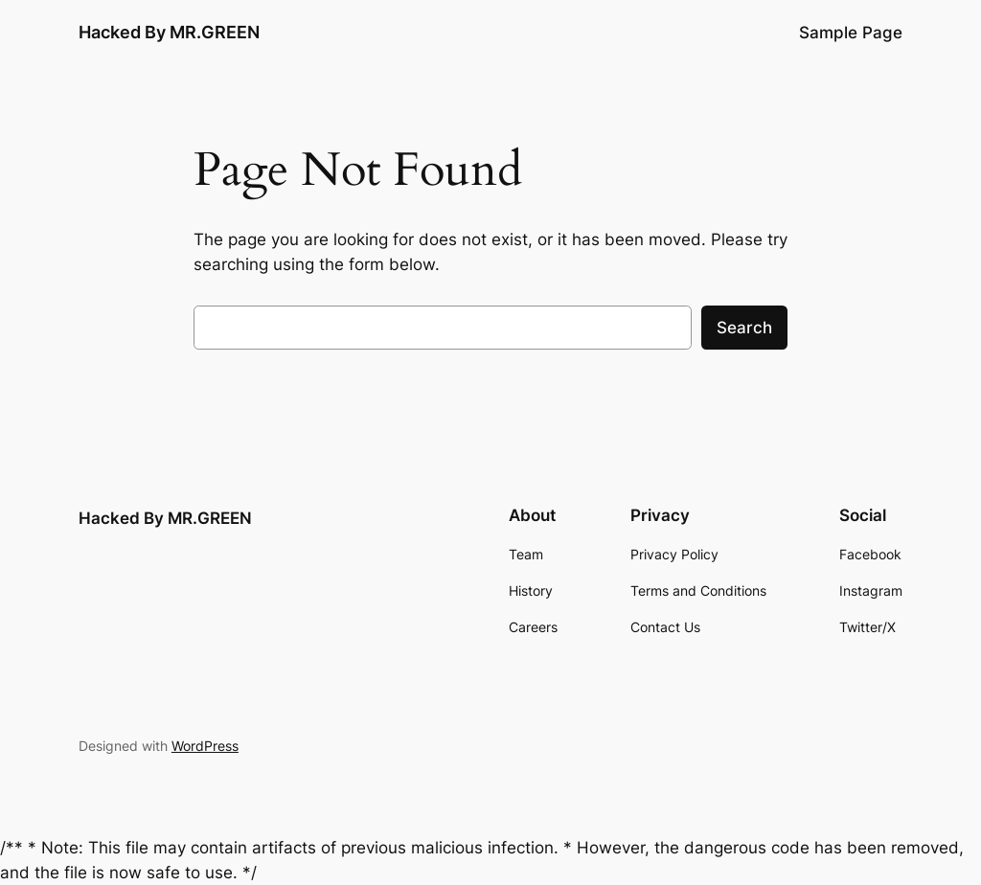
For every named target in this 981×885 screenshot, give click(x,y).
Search (744, 327)
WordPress (205, 746)
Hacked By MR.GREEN (169, 32)
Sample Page (850, 32)
